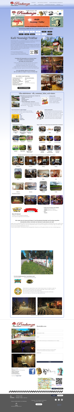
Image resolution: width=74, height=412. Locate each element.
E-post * (38, 336)
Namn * (38, 329)
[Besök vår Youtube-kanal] (62, 400)
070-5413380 (15, 368)
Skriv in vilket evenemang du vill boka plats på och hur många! (48, 340)
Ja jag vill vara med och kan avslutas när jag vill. (46, 350)
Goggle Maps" (18, 375)
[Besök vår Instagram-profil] (59, 400)
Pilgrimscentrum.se (41, 293)
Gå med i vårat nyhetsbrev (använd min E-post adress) (46, 349)
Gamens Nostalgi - (18, 277)
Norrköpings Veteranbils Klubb (30, 277)
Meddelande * (39, 352)
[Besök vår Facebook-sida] (56, 400)
